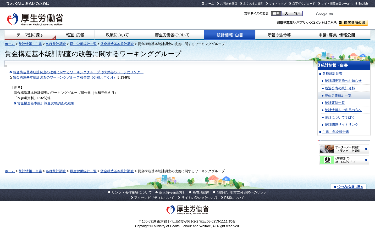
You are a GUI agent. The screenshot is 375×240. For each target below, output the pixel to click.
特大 (297, 13)
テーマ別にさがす (30, 35)
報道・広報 (75, 35)
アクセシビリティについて (154, 198)
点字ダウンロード (303, 3)
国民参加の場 (353, 23)
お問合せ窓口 (228, 3)
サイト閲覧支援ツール (335, 3)
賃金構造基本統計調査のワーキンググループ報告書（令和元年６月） (65, 77)
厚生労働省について (172, 35)
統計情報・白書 (229, 35)
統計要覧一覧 (335, 103)
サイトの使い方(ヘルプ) (199, 198)
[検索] (339, 14)
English (363, 3)
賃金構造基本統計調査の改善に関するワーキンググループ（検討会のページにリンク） (78, 72)
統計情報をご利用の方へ (343, 110)
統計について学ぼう (340, 117)
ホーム (209, 3)
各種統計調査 (56, 44)
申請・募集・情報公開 (336, 35)
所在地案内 (201, 192)
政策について (117, 35)
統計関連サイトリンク (341, 124)
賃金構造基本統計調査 (117, 44)
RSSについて (234, 198)
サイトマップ (277, 3)
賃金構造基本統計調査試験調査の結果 (45, 103)
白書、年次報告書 (335, 132)
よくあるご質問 (253, 3)
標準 (276, 13)
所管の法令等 (279, 35)
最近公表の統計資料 (340, 88)
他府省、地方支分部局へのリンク (242, 192)
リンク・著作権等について (132, 192)
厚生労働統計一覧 (83, 44)
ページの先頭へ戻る (348, 186)
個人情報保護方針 (172, 192)
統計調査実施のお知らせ (343, 81)
